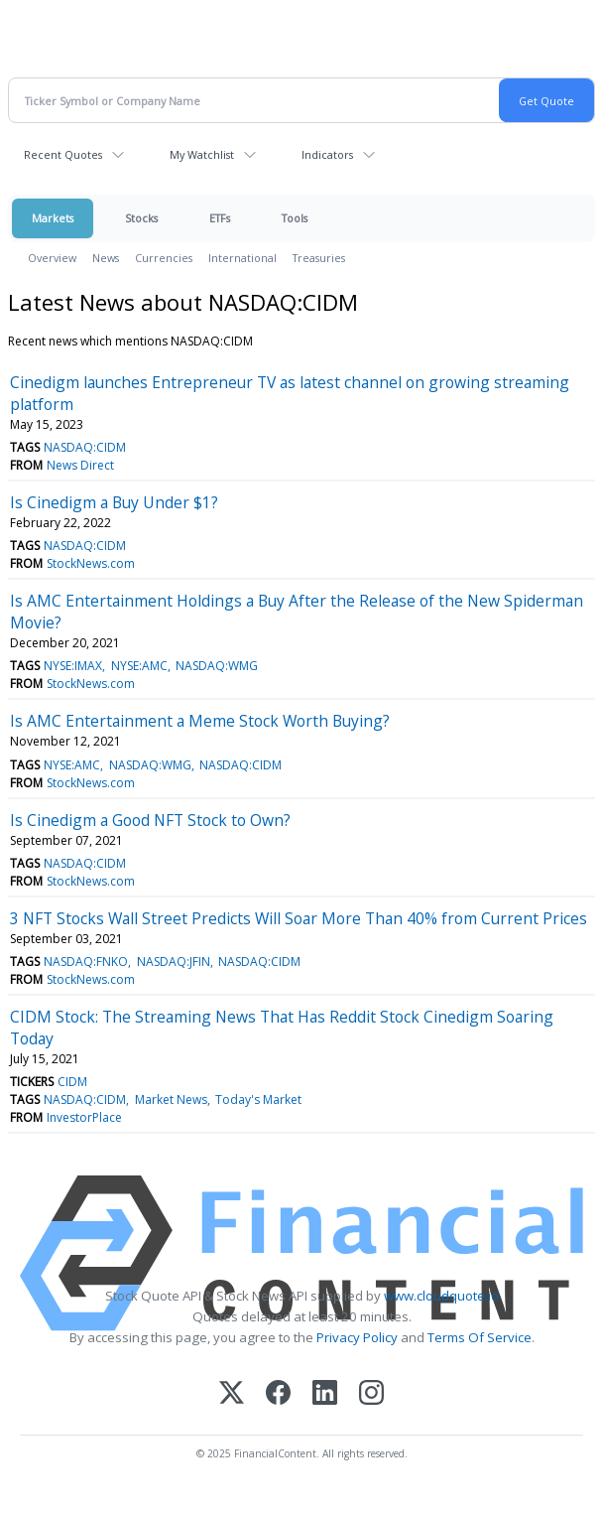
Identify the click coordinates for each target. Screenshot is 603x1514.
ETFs (219, 217)
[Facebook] (278, 1394)
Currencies (163, 257)
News (105, 257)
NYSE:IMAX (73, 665)
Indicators (327, 154)
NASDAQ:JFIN (173, 961)
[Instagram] (371, 1394)
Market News (171, 1099)
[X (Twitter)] (231, 1394)
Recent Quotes (63, 154)
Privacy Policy (357, 1337)
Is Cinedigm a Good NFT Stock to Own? (150, 820)
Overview (52, 257)
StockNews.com (91, 563)
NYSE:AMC (139, 665)
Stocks (141, 217)
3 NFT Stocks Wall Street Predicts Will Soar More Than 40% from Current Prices (298, 918)
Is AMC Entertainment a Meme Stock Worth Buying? (200, 721)
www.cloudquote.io (441, 1296)
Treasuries (319, 257)
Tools (294, 217)
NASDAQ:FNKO (86, 961)
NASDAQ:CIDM (85, 447)
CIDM (72, 1081)
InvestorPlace (84, 1117)
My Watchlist (202, 154)
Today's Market (258, 1099)
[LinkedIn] (324, 1394)
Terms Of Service (479, 1337)
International (242, 257)
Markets (52, 217)
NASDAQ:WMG (217, 665)
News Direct (80, 465)
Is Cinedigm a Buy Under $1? (114, 502)
